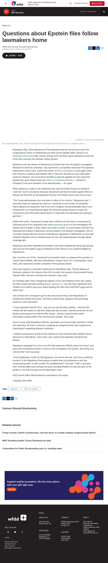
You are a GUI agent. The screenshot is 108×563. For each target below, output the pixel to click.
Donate (12, 489)
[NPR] (16, 558)
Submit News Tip (45, 524)
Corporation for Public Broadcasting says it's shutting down (32, 448)
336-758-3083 (44, 522)
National (6, 25)
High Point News (10, 546)
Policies (86, 529)
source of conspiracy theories (59, 180)
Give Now (64, 540)
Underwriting (65, 538)
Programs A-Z (44, 537)
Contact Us (65, 525)
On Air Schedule (45, 535)
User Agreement (89, 531)
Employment (87, 525)
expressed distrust (61, 225)
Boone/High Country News (13, 548)
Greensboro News (10, 544)
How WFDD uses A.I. (90, 533)
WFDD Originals (45, 538)
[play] (6, 11)
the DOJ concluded (63, 171)
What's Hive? (66, 523)
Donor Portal (81, 3)
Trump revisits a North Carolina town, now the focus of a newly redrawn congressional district (49, 433)
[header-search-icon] (70, 3)
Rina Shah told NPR (42, 345)
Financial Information (90, 523)
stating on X (57, 284)
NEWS (41, 513)
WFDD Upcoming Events (70, 522)
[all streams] (104, 11)
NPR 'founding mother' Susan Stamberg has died (26, 440)
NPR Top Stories (31, 389)
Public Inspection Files (91, 527)
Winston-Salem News (11, 542)
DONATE (98, 3)
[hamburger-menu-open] (5, 3)
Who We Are (87, 522)
